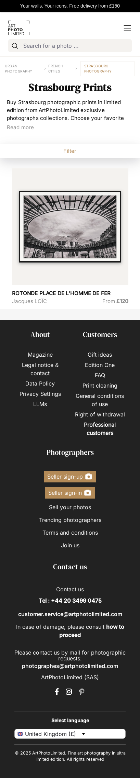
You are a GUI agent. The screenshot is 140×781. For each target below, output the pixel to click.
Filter (69, 150)
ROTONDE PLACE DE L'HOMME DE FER (61, 293)
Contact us (70, 589)
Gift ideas (100, 354)
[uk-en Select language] (70, 734)
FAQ (100, 375)
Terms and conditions (70, 532)
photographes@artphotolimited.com (70, 665)
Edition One (100, 364)
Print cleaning (99, 385)
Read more (20, 127)
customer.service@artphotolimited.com (70, 614)
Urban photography (19, 68)
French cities (55, 68)
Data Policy (40, 383)
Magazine (40, 354)
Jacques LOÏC (29, 301)
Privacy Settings (40, 393)
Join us (70, 545)
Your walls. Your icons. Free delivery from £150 (70, 6)
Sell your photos (70, 507)
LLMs (40, 404)
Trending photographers (70, 519)
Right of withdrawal (100, 414)
